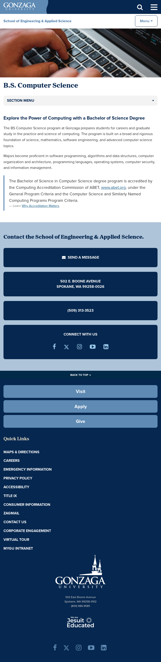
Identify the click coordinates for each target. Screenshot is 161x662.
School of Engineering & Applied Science (37, 21)
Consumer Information (26, 504)
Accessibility (16, 487)
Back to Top (79, 375)
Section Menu (20, 100)
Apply (80, 406)
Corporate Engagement (27, 530)
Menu (144, 21)
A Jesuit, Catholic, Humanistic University (80, 621)
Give (80, 421)
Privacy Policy (17, 478)
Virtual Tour (16, 539)
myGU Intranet (18, 548)
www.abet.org (113, 187)
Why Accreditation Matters (40, 205)
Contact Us (14, 522)
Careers (11, 460)
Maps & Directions (21, 452)
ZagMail (11, 513)
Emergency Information (27, 469)
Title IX (10, 495)
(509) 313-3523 (80, 310)
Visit (80, 391)
